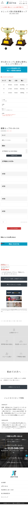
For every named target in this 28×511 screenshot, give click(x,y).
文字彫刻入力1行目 (8, 161)
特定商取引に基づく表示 (7, 489)
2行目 (3, 174)
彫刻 (4, 145)
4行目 (3, 198)
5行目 (3, 211)
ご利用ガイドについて (14, 387)
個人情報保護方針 (5, 493)
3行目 (3, 186)
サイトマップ (4, 497)
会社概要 (3, 482)
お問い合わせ (4, 486)
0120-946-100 (16, 448)
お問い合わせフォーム (14, 462)
